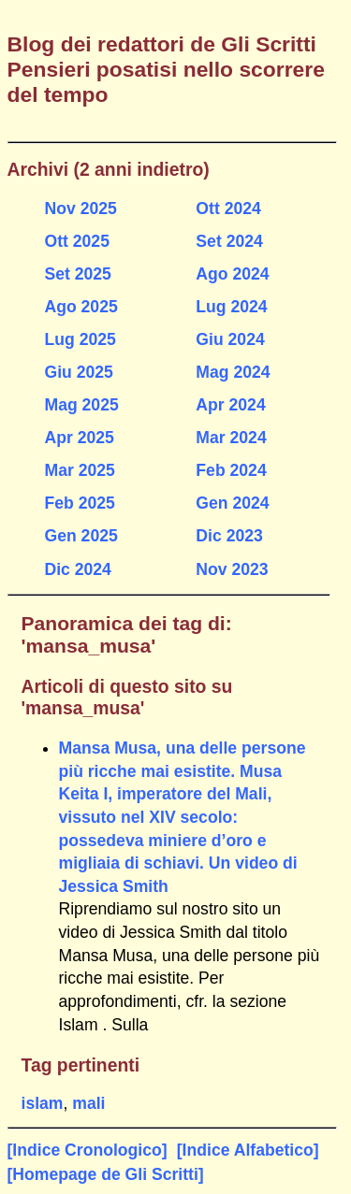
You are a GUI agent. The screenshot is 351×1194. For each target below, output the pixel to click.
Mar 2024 (231, 437)
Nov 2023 (232, 569)
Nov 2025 (81, 208)
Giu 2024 (230, 339)
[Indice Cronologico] (87, 1150)
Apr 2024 (230, 405)
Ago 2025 (81, 306)
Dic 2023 (229, 535)
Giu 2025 (79, 372)
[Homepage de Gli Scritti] (105, 1174)
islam (43, 1103)
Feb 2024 (231, 470)
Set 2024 (229, 241)
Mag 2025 (82, 405)
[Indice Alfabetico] (248, 1150)
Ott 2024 (228, 208)
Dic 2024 (78, 569)
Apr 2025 (79, 437)
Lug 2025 (80, 339)
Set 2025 (78, 274)
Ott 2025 (77, 241)
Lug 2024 (231, 306)
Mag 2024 (233, 372)
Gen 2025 (81, 535)
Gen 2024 (232, 503)
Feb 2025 (80, 503)
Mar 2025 (80, 470)
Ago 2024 (232, 274)
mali (88, 1103)
